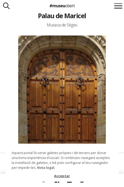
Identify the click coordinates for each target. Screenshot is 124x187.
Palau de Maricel (62, 15)
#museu (62, 6)
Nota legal (45, 167)
